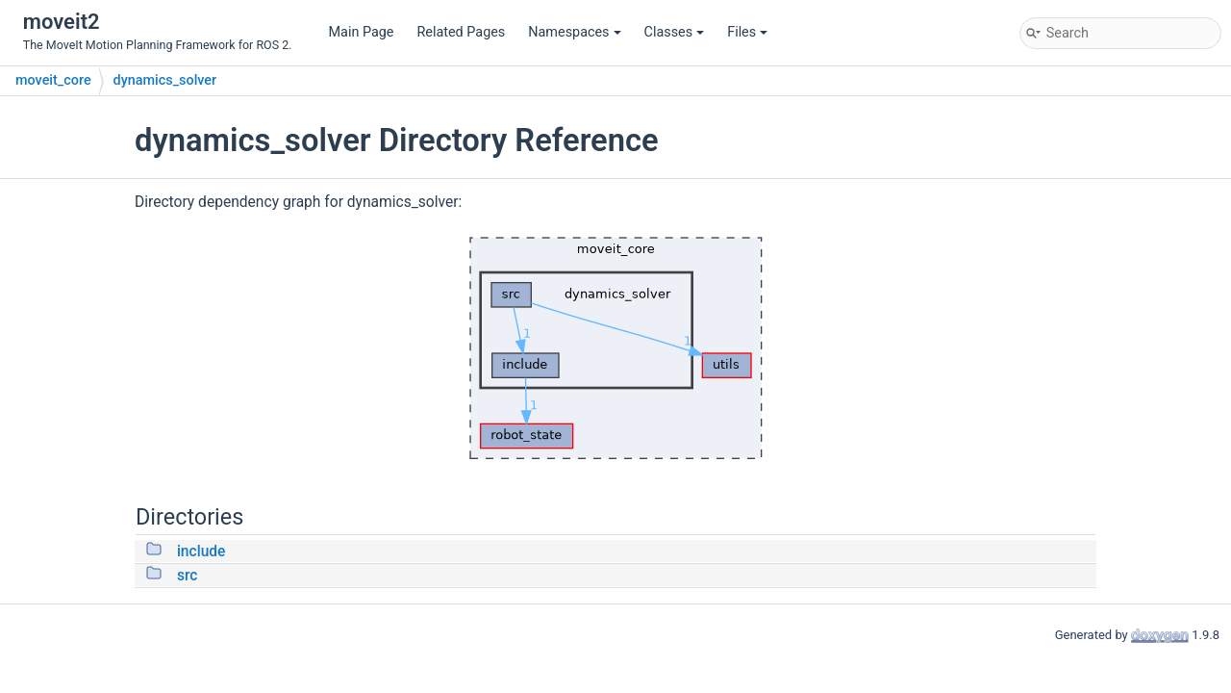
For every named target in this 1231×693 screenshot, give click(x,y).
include (201, 551)
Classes (674, 32)
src (187, 575)
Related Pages (460, 32)
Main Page (361, 32)
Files (747, 32)
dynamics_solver (165, 80)
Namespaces (574, 32)
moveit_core (53, 80)
